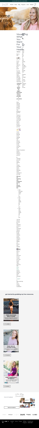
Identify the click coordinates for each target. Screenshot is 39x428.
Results (11, 4)
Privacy (20, 421)
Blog (19, 4)
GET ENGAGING (7, 355)
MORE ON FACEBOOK (12, 407)
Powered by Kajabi (34, 426)
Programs (23, 4)
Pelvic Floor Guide (18, 268)
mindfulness (18, 51)
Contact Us (12, 422)
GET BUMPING (7, 386)
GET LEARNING (7, 324)
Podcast (31, 4)
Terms (16, 421)
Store (28, 4)
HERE (18, 278)
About (15, 4)
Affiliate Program (25, 422)
